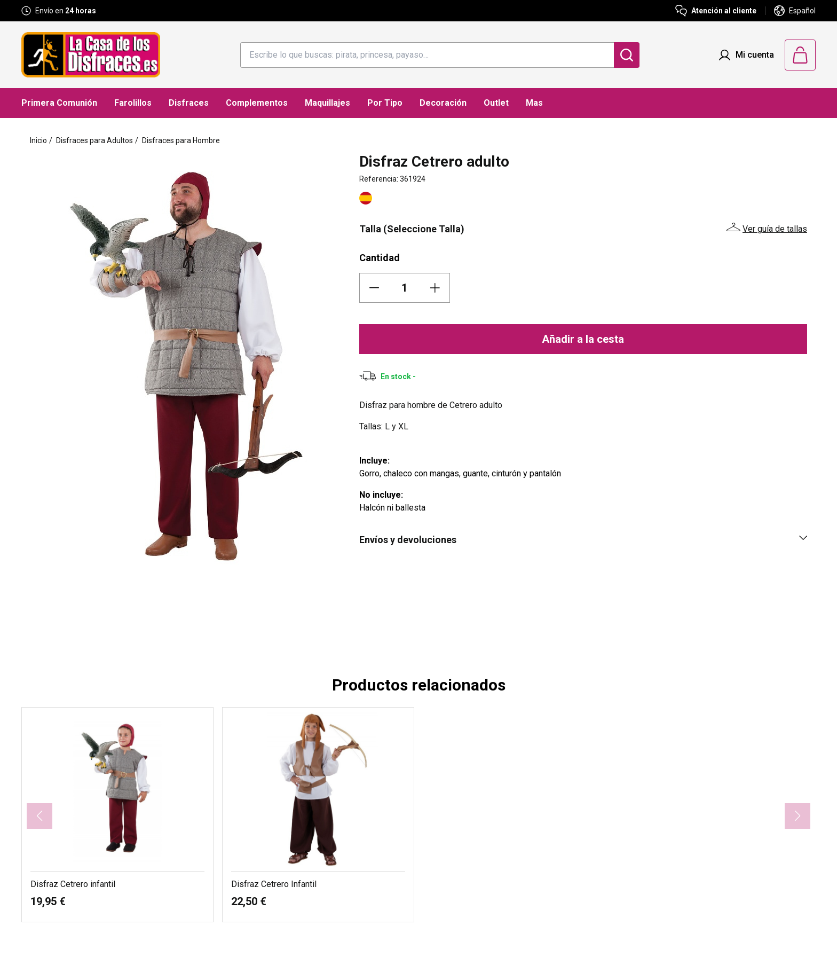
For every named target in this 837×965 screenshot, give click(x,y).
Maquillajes (327, 103)
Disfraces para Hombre (181, 140)
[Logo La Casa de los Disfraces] (90, 54)
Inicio (38, 140)
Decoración (443, 103)
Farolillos (133, 103)
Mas (534, 103)
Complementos (257, 103)
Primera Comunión (59, 103)
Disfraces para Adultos (94, 140)
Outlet (496, 103)
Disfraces (189, 103)
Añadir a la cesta (583, 339)
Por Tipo (384, 103)
